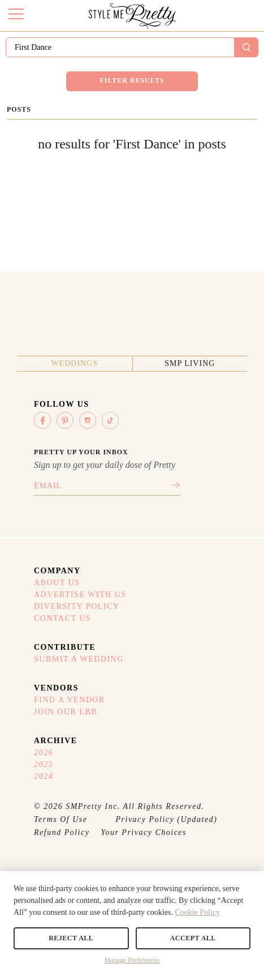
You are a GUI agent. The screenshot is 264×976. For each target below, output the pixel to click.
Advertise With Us (80, 594)
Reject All (71, 938)
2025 (43, 764)
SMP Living (190, 363)
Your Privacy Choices (144, 832)
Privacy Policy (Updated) (167, 819)
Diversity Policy (76, 606)
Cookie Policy (197, 912)
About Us (57, 582)
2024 (43, 776)
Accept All (193, 938)
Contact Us (62, 618)
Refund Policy (61, 832)
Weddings (74, 363)
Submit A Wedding (79, 659)
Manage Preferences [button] (132, 960)
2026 (43, 752)
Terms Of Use (61, 819)
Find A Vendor (69, 700)
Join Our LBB (65, 712)
